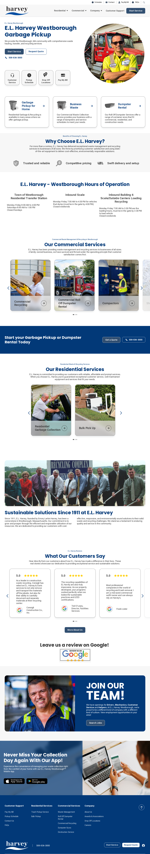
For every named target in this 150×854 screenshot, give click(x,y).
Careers (88, 825)
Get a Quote (111, 340)
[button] (61, 10)
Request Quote (36, 51)
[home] (17, 10)
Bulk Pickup (36, 816)
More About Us (75, 630)
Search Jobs (95, 723)
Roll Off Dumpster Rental (65, 817)
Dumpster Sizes (64, 828)
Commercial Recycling (67, 823)
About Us (88, 812)
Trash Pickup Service (40, 812)
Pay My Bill (9, 812)
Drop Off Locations (92, 821)
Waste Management (66, 812)
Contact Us (9, 821)
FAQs (7, 825)
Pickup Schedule (12, 816)
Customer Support (115, 10)
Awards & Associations (94, 816)
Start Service (135, 10)
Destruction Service (66, 832)
